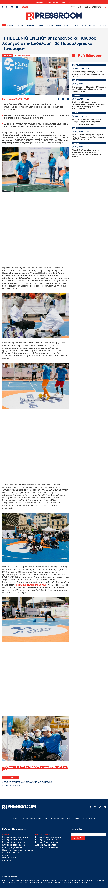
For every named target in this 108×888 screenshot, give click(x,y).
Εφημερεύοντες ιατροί (13, 839)
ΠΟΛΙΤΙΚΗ (10, 25)
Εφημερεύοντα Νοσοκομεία (15, 837)
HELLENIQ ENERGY (12, 785)
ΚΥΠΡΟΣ (76, 25)
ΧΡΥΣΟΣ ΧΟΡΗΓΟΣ (12, 782)
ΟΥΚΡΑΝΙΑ (39, 2)
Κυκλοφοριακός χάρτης (13, 844)
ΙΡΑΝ (70, 2)
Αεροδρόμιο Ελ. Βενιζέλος (14, 852)
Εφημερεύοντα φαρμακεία (14, 842)
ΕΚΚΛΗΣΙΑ (63, 2)
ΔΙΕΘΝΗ (67, 25)
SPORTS (103, 25)
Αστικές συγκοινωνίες (12, 847)
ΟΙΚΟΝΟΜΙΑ (30, 25)
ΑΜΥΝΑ (55, 2)
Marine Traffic (9, 857)
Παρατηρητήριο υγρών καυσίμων (17, 850)
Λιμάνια (5, 855)
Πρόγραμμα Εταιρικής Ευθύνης (32, 585)
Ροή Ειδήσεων (90, 55)
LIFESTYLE (93, 25)
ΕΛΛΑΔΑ (40, 25)
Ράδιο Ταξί (7, 860)
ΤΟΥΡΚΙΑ (48, 2)
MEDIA (84, 25)
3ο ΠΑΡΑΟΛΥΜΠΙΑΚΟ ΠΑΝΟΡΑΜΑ (37, 782)
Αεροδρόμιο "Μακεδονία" (47, 847)
